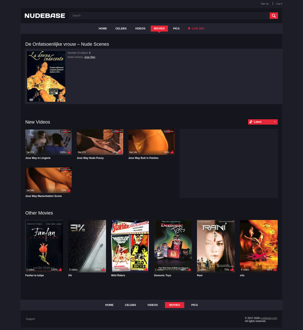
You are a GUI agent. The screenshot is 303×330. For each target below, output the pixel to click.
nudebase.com (268, 318)
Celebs (121, 28)
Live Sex (196, 28)
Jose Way (89, 57)
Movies (159, 28)
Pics (176, 28)
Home (103, 28)
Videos (140, 28)
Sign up (265, 3)
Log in (279, 3)
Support (30, 319)
